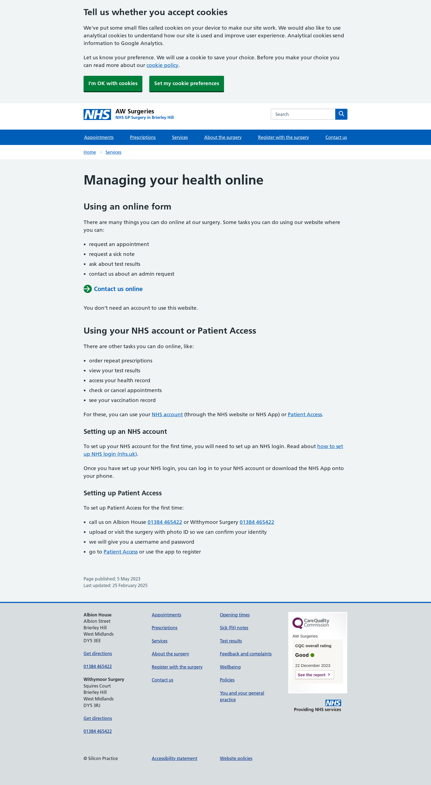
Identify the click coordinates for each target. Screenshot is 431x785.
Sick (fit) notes (234, 627)
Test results (231, 641)
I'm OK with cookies (113, 83)
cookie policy (162, 65)
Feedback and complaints (246, 654)
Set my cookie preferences (186, 83)
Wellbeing (230, 667)
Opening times (235, 615)
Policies (227, 680)
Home (90, 152)
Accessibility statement (174, 758)
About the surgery (223, 137)
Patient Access (305, 414)
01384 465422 (165, 522)
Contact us (336, 137)
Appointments (99, 137)
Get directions (98, 653)
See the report (311, 674)
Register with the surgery (283, 137)
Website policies (236, 758)
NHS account (167, 414)
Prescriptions (143, 137)
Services (180, 137)
